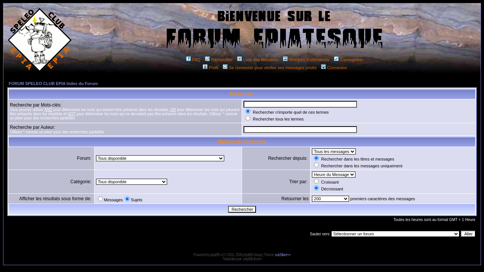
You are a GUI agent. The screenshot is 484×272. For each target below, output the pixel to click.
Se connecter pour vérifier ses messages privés (269, 67)
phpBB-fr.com (252, 259)
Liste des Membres (257, 59)
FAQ (193, 59)
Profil (210, 67)
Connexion (334, 67)
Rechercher (219, 59)
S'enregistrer (348, 59)
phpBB (215, 255)
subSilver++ (283, 255)
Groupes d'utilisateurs (306, 59)
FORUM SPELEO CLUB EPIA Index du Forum (53, 83)
